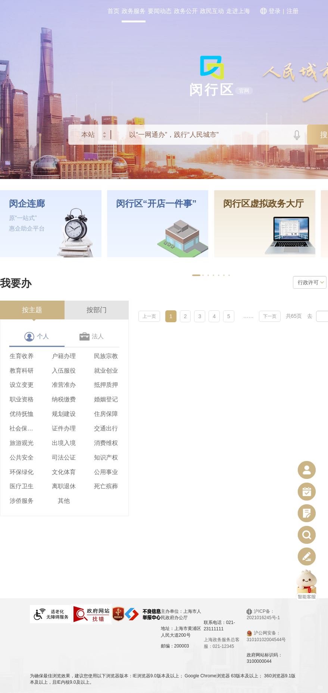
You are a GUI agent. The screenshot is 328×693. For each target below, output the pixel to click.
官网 (244, 91)
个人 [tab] (43, 336)
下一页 (270, 316)
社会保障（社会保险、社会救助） (21, 428)
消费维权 (106, 443)
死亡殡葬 (106, 486)
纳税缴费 (64, 399)
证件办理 (64, 428)
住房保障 (106, 414)
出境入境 (64, 443)
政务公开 (186, 11)
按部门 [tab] (97, 310)
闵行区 (212, 89)
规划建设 (64, 414)
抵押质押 (106, 385)
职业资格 (22, 399)
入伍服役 (64, 370)
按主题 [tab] (32, 310)
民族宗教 (106, 356)
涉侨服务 (22, 501)
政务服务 (134, 11)
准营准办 (64, 385)
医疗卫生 (22, 486)
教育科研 (22, 370)
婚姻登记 (106, 399)
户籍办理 (64, 356)
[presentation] (32, 310)
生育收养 (22, 356)
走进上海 (238, 11)
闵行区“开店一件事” (156, 203)
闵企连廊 (27, 203)
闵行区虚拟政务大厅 (263, 203)
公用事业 (106, 472)
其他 (64, 501)
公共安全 (22, 457)
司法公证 (64, 457)
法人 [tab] (98, 336)
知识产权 (106, 457)
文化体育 (64, 472)
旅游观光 (22, 443)
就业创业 (106, 370)
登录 (275, 11)
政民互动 (212, 11)
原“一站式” (23, 218)
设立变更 (22, 385)
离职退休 (64, 486)
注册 (293, 11)
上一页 (149, 316)
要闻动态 (160, 11)
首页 (113, 11)
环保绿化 (22, 472)
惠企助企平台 (27, 228)
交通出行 (106, 428)
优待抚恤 (22, 414)
